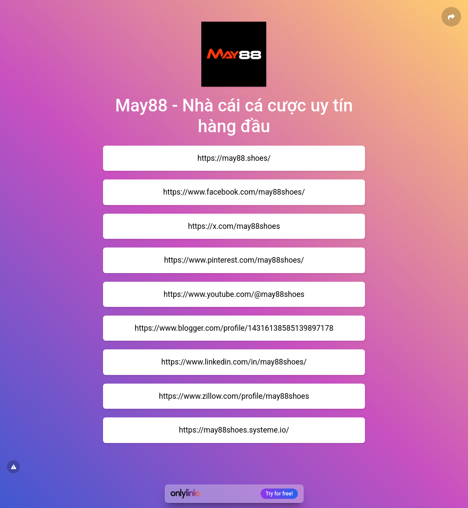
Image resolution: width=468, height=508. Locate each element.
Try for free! (279, 494)
